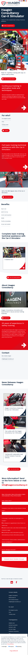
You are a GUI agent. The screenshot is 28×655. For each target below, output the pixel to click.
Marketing (18, 646)
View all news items (14, 469)
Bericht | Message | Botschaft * (9, 549)
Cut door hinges (12, 629)
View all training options (9, 78)
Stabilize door (12, 623)
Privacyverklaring (19, 644)
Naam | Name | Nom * (7, 500)
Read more (6, 317)
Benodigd (4, 646)
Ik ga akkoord (13, 650)
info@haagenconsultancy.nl (8, 359)
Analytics (11, 646)
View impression (8, 197)
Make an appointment (9, 25)
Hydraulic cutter (12, 627)
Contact (6, 130)
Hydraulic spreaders (13, 625)
